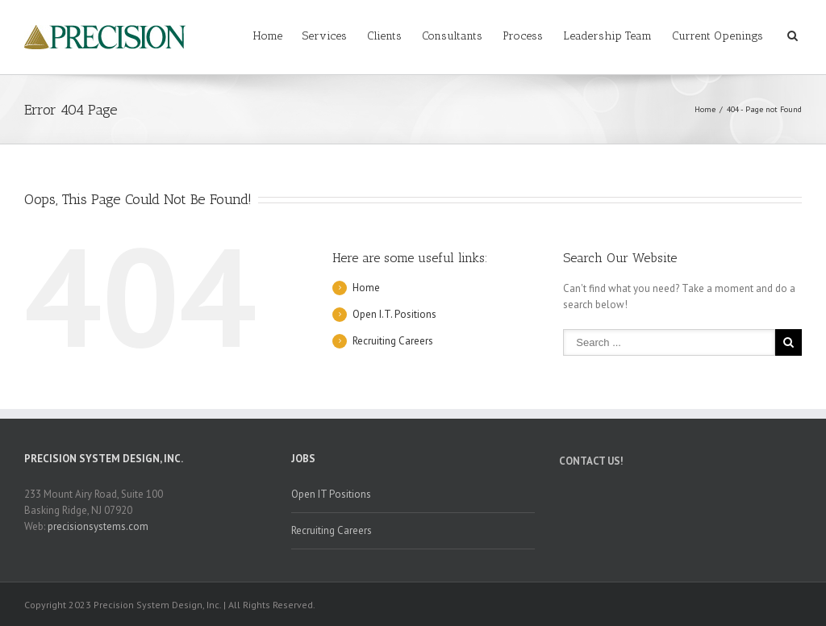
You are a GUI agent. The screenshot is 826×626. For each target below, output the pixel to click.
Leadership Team (607, 36)
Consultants (452, 36)
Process (523, 36)
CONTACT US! (591, 461)
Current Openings (717, 36)
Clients (384, 36)
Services (324, 36)
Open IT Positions (331, 494)
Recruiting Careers (393, 341)
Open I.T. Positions (394, 314)
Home (267, 36)
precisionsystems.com (98, 526)
